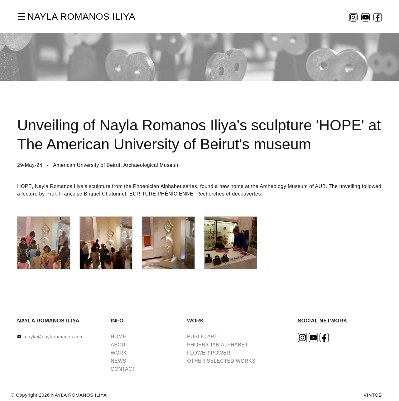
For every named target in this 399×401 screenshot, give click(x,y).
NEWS (118, 361)
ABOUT (120, 344)
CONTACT (123, 369)
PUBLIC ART (202, 336)
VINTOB (373, 395)
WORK (119, 352)
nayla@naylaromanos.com (54, 336)
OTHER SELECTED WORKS (221, 361)
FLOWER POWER (208, 352)
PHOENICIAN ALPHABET (217, 344)
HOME (118, 336)
